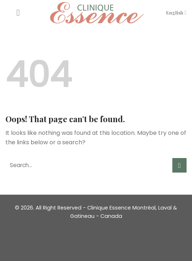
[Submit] (179, 165)
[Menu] (20, 12)
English (176, 12)
